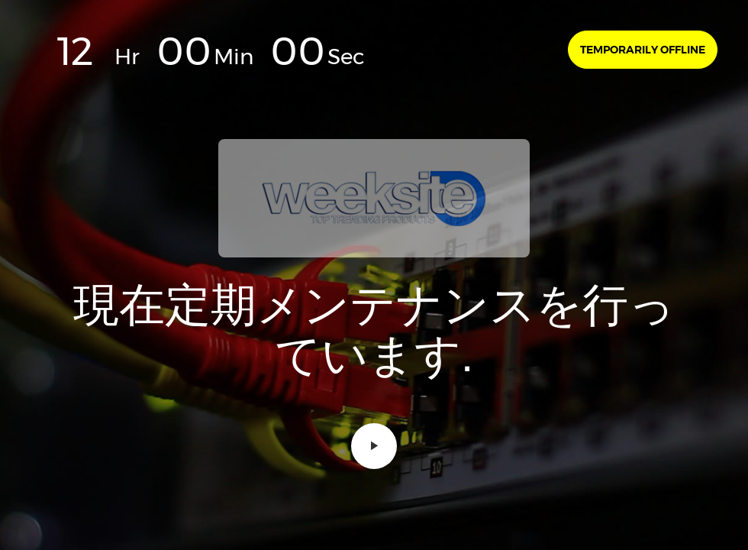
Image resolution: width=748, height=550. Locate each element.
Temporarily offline (642, 50)
